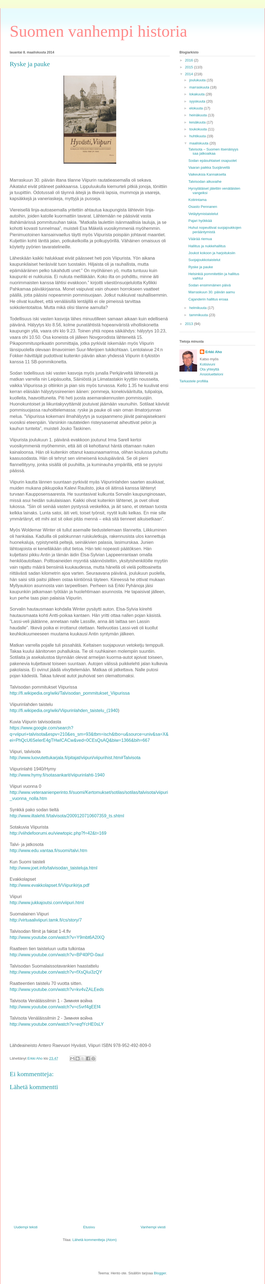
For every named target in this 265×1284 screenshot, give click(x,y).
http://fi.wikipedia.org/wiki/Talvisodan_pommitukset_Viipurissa (70, 693)
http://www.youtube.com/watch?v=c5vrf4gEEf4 (55, 1006)
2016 (189, 60)
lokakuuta (197, 94)
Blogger (160, 1273)
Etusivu (89, 1227)
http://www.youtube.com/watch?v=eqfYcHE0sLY (57, 1024)
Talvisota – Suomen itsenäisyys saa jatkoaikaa (213, 151)
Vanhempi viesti (153, 1227)
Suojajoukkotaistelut (204, 260)
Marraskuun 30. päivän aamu (211, 292)
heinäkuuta (198, 115)
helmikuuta (198, 308)
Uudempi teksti (26, 1227)
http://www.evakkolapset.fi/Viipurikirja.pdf (49, 885)
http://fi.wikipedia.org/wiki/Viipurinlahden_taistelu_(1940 (64, 710)
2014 (189, 74)
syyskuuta (197, 101)
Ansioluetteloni (211, 374)
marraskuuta (199, 87)
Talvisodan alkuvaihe (204, 181)
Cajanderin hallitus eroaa (208, 299)
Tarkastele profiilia (193, 381)
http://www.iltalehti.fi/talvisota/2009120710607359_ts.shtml (67, 815)
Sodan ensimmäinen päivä (209, 285)
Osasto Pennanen (202, 207)
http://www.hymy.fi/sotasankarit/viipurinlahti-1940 (57, 775)
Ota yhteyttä (209, 369)
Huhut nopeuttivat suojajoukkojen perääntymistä (214, 229)
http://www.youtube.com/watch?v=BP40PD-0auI (57, 954)
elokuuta (196, 108)
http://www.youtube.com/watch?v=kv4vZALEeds (57, 989)
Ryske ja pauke (200, 267)
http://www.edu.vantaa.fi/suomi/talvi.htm (48, 850)
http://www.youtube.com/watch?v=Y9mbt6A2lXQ (57, 937)
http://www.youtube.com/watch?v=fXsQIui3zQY (56, 972)
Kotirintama (197, 200)
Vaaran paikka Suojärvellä (209, 167)
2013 (189, 324)
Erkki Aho (213, 352)
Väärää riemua (200, 239)
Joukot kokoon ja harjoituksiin (211, 253)
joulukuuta (198, 80)
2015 (189, 67)
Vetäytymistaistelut (203, 214)
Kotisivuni (207, 364)
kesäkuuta (198, 122)
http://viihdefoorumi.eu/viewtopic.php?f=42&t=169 (58, 833)
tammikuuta (199, 315)
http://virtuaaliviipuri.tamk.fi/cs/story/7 (46, 920)
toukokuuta (198, 129)
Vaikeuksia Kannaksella (207, 174)
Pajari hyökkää (200, 221)
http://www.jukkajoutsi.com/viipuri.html (47, 902)
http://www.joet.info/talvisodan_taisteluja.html (53, 868)
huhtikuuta (198, 136)
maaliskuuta (199, 143)
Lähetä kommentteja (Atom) (94, 1240)
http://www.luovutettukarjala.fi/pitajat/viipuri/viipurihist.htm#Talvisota (75, 757)
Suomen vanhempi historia (98, 31)
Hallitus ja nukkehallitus (207, 246)
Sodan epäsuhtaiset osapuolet (212, 161)
